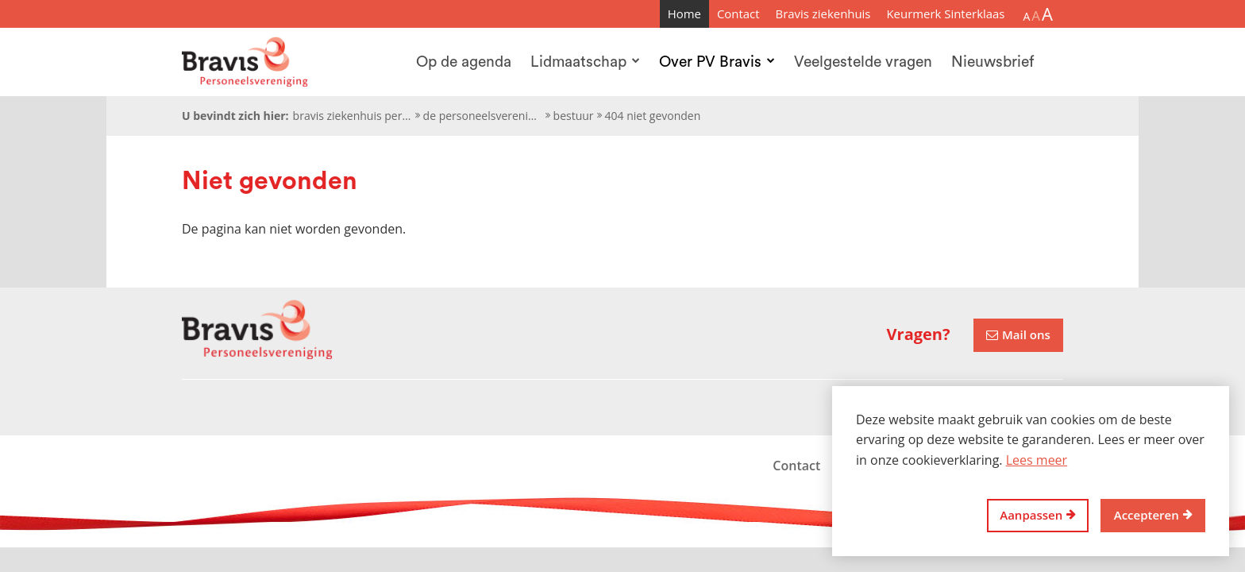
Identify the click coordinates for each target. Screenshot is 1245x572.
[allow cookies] (1152, 516)
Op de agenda (463, 62)
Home (684, 13)
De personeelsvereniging (482, 115)
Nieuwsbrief (993, 62)
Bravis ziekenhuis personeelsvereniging (352, 115)
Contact (738, 13)
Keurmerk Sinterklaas (945, 13)
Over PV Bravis (717, 62)
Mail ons (1026, 334)
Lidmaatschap (585, 62)
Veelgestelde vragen (863, 62)
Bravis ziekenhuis (823, 13)
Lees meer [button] (1036, 460)
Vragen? (918, 334)
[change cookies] (1038, 516)
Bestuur (573, 115)
